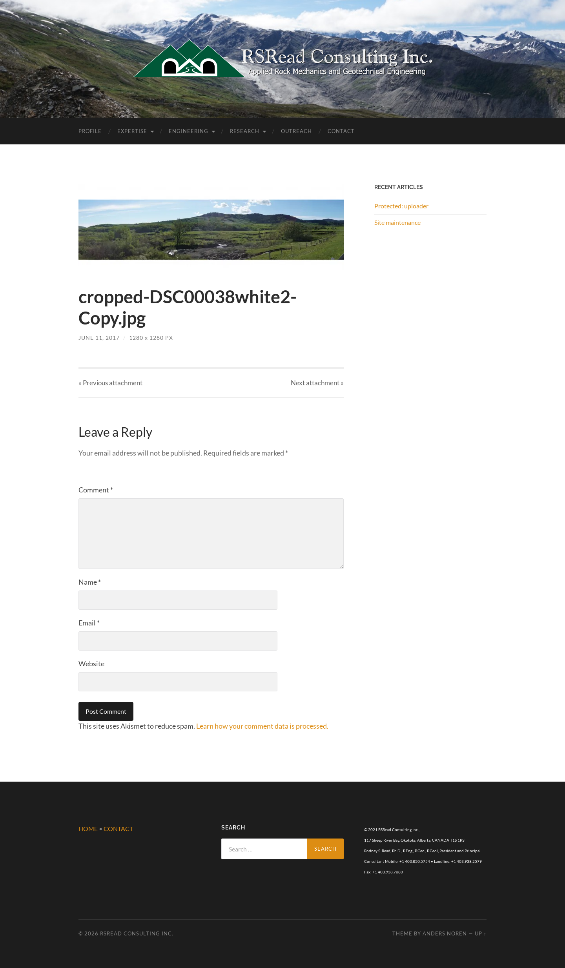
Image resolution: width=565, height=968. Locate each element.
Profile (90, 131)
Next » (317, 383)
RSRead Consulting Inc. (136, 933)
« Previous (110, 383)
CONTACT (118, 828)
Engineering (188, 131)
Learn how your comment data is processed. (262, 726)
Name (89, 582)
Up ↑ (481, 933)
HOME (88, 828)
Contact (341, 131)
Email (89, 622)
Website (91, 663)
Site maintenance (397, 222)
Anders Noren (445, 933)
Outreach (296, 131)
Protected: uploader (401, 206)
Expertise (132, 131)
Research (244, 131)
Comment (95, 489)
